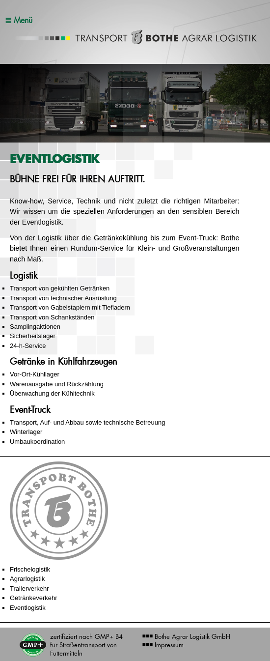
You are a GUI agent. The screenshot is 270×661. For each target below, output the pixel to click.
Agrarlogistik (27, 578)
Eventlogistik (28, 607)
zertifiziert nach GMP (86, 644)
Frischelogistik (30, 569)
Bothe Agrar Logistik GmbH (186, 636)
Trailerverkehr (29, 588)
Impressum (163, 645)
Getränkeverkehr (33, 598)
